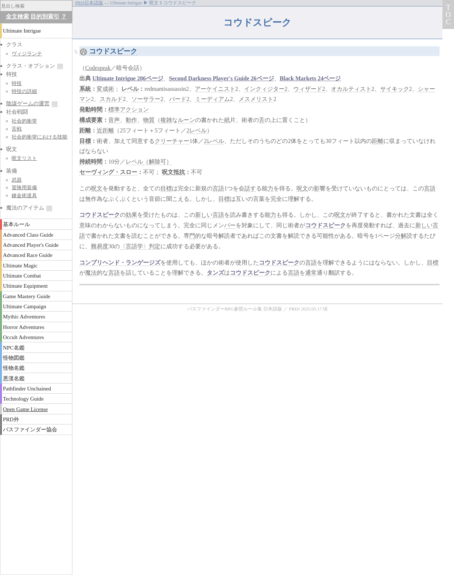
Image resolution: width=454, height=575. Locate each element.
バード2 (179, 99)
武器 (17, 180)
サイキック (394, 89)
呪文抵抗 (173, 172)
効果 (131, 215)
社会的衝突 (24, 121)
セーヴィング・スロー (108, 172)
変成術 (105, 89)
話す (250, 188)
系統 (85, 89)
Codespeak (97, 68)
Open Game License (25, 409)
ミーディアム (212, 99)
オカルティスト (351, 89)
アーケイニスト (215, 89)
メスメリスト (256, 99)
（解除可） (157, 161)
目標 (85, 141)
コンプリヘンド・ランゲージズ (119, 262)
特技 (17, 83)
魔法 (91, 273)
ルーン (186, 120)
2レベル (196, 130)
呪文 (96, 188)
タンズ (215, 273)
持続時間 (90, 161)
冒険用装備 (24, 187)
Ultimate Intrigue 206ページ (127, 78)
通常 (311, 273)
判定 (154, 246)
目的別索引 (44, 16)
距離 (85, 130)
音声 (114, 120)
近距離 (105, 130)
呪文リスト (24, 158)
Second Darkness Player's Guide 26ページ (221, 78)
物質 (149, 120)
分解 (401, 236)
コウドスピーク (113, 51)
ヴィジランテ (27, 53)
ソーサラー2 (147, 99)
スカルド (111, 99)
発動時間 (90, 109)
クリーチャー (172, 141)
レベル (130, 89)
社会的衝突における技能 (39, 137)
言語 (218, 188)
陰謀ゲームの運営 (28, 103)
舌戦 (17, 129)
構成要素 (90, 120)
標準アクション (128, 109)
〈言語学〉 (134, 246)
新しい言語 (209, 215)
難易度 (99, 246)
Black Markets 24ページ (310, 78)
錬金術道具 (24, 195)
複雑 (166, 120)
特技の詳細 (24, 91)
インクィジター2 (265, 89)
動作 (131, 120)
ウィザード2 (309, 89)
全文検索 (17, 16)
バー (230, 225)
